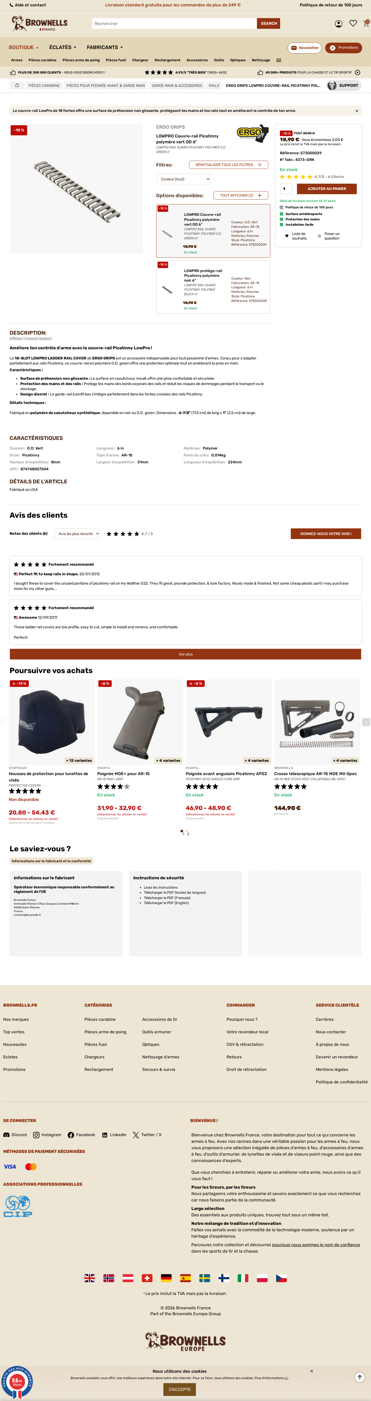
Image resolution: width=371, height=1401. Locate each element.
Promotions (348, 47)
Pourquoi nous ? (241, 1019)
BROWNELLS (283, 768)
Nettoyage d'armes (161, 1057)
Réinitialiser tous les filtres (224, 165)
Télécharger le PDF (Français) (167, 898)
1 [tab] (183, 833)
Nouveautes (15, 1044)
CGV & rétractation (244, 1044)
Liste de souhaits (354, 24)
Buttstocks (281, 814)
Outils (226, 60)
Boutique (22, 47)
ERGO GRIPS (170, 127)
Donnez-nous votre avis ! (326, 534)
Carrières (323, 1019)
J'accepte (179, 1388)
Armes (17, 60)
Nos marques (16, 1019)
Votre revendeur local (246, 1032)
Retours (233, 1057)
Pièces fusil (119, 60)
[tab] (51, 861)
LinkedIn (115, 1135)
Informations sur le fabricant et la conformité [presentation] (51, 861)
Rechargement (173, 60)
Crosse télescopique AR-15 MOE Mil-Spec (316, 773)
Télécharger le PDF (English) (166, 903)
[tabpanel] (51, 752)
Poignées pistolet (108, 818)
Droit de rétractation (245, 1069)
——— (289, 60)
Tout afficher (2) (236, 195)
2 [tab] (188, 833)
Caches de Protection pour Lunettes (31, 822)
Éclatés (62, 47)
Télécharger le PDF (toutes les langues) (175, 892)
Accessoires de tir (160, 1019)
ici (286, 1377)
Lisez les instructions (161, 887)
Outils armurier (157, 1032)
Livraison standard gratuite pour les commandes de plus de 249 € (172, 4)
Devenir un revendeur (336, 1057)
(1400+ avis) (201, 72)
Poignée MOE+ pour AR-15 (124, 773)
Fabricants (106, 47)
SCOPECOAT (18, 768)
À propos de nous (331, 1044)
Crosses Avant (195, 818)
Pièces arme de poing (83, 60)
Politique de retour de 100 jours (329, 4)
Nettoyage (270, 60)
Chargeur (145, 60)
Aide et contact (27, 4)
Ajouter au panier (327, 189)
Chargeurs (93, 1057)
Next (366, 722)
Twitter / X (149, 1135)
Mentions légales (331, 1069)
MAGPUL (104, 768)
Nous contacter (329, 1032)
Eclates (10, 1057)
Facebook (82, 1135)
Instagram (47, 1135)
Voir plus (186, 654)
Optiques (247, 60)
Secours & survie (159, 1069)
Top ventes (14, 1032)
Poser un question (329, 236)
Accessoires (204, 60)
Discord (15, 1134)
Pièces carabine (43, 60)
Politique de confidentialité (341, 1082)
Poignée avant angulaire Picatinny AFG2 (227, 773)
